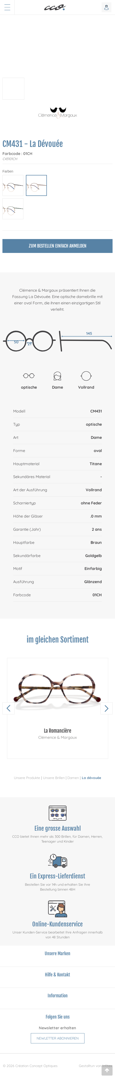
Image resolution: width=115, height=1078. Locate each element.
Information (58, 995)
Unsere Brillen (54, 778)
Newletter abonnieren (58, 1038)
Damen (73, 778)
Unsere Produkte (27, 778)
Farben (7, 171)
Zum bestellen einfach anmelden (57, 246)
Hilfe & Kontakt (57, 974)
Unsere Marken (57, 953)
